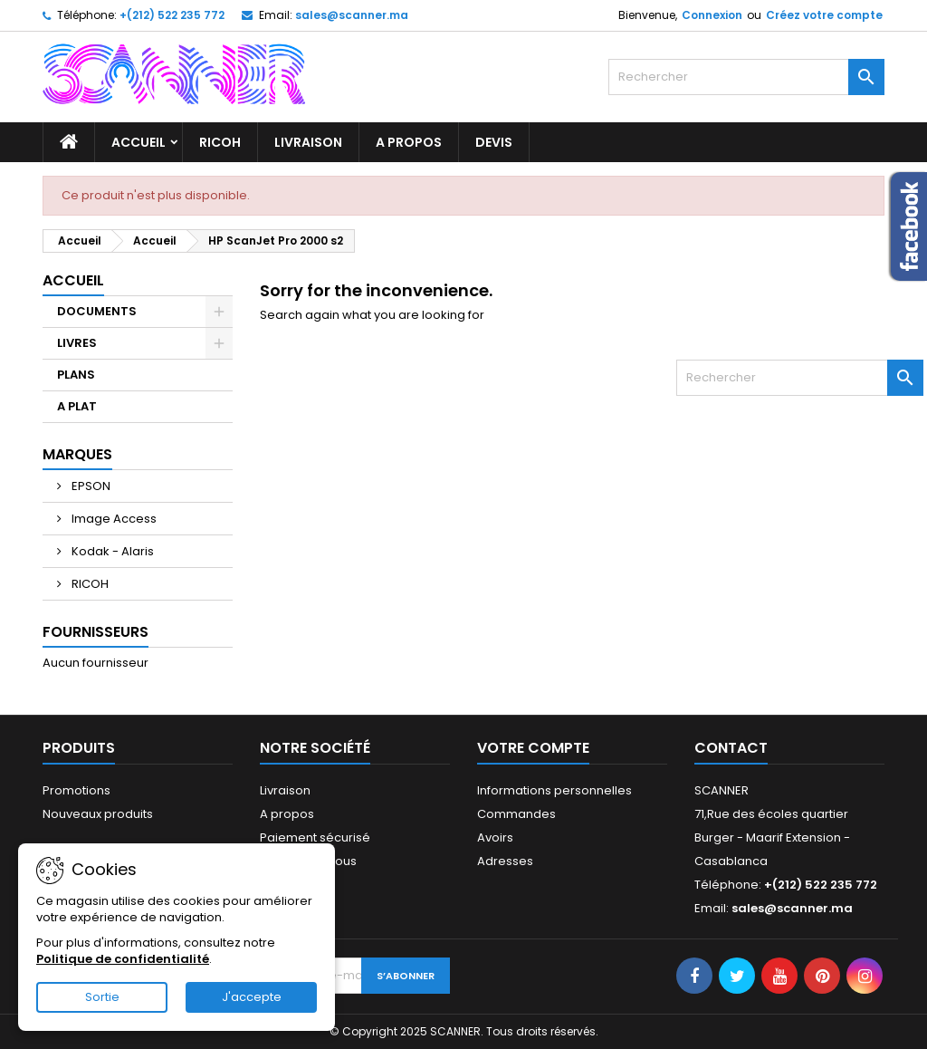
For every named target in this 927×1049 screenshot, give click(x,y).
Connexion (712, 15)
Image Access (113, 518)
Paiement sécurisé (315, 837)
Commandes (516, 814)
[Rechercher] (746, 77)
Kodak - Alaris (111, 551)
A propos (409, 142)
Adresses (505, 861)
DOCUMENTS (97, 311)
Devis (493, 142)
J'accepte (252, 997)
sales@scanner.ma (351, 15)
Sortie (102, 997)
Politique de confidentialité (122, 958)
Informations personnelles (554, 790)
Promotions (76, 790)
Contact (731, 747)
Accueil (138, 142)
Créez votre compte (824, 15)
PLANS (76, 374)
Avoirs (495, 837)
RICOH (220, 142)
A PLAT (77, 406)
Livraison (308, 142)
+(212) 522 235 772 (172, 15)
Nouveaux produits (98, 814)
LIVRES (77, 342)
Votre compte (533, 747)
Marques (77, 454)
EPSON (89, 486)
